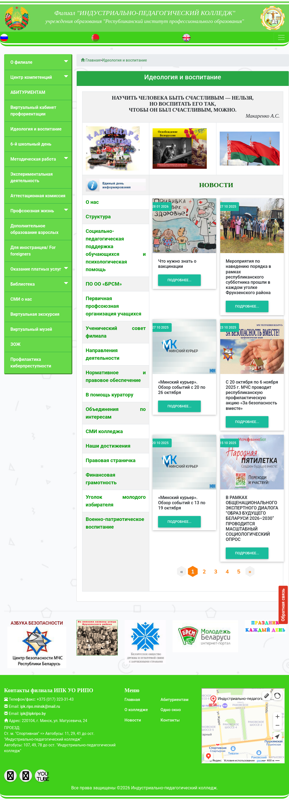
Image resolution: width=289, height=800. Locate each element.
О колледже (136, 709)
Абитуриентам (174, 699)
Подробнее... (179, 280)
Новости (133, 720)
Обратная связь (283, 605)
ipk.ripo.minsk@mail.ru (40, 706)
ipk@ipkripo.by (33, 713)
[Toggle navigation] (281, 37)
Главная (132, 699)
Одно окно (171, 709)
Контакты (170, 720)
